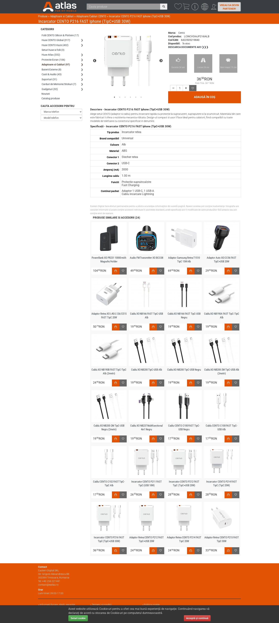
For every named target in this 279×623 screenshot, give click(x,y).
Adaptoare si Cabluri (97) (56, 62)
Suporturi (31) (49, 76)
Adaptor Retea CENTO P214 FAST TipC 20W (184, 539)
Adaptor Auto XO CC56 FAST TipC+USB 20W (221, 259)
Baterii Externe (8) (51, 67)
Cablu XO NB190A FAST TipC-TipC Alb (221, 315)
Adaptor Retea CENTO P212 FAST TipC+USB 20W (146, 539)
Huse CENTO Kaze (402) (55, 44)
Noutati (46, 90)
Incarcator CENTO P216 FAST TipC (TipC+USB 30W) (109, 539)
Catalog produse (51, 95)
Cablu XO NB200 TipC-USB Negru (184, 369)
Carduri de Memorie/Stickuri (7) (59, 81)
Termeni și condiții (101, 604)
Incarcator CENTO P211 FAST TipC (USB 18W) (146, 483)
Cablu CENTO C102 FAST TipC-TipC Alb (109, 483)
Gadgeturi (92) (50, 86)
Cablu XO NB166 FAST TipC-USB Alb (146, 315)
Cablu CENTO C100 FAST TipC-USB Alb (222, 427)
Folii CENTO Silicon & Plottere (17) (60, 35)
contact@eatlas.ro (48, 584)
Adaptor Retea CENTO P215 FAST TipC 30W (221, 539)
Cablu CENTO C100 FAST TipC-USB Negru (184, 427)
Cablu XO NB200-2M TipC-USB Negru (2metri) (108, 427)
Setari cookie (78, 618)
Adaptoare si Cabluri (62, 16)
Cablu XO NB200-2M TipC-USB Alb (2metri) (221, 371)
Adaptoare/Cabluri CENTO (91, 16)
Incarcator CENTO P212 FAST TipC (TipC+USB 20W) (184, 483)
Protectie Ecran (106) (53, 58)
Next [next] (161, 61)
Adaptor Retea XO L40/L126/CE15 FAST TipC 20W (109, 315)
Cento (181, 32)
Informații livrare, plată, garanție (57, 604)
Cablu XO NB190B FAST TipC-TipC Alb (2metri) (109, 371)
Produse (43, 16)
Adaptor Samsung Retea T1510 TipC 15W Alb (184, 259)
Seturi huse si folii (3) (53, 49)
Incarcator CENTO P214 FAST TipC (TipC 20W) (221, 483)
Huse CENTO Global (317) (56, 39)
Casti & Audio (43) (52, 72)
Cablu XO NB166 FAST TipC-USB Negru (184, 315)
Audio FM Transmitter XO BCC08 (146, 257)
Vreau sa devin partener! (229, 7)
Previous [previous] (94, 61)
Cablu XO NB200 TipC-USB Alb (146, 369)
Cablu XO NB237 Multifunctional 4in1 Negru (146, 427)
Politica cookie (152, 604)
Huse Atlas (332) (51, 53)
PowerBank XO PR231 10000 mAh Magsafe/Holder (109, 259)
